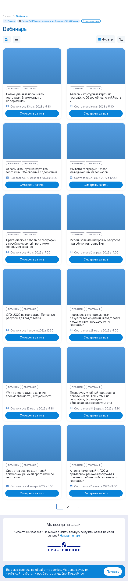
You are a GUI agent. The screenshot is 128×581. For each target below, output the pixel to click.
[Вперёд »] (79, 506)
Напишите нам (70, 535)
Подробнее (76, 573)
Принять (113, 571)
